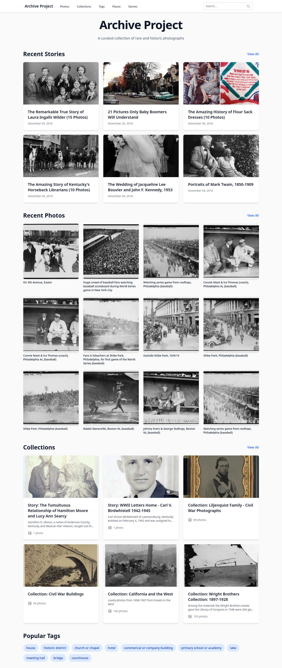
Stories (132, 6)
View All (253, 54)
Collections (84, 6)
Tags (102, 6)
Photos (64, 6)
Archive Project (39, 6)
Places (116, 6)
